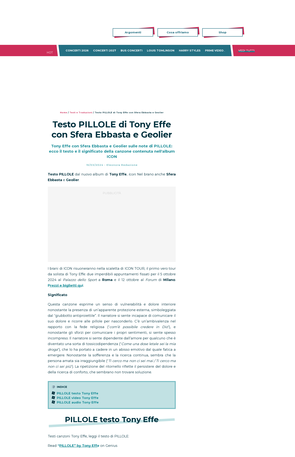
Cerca (249, 32)
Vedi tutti (246, 50)
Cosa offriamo (178, 32)
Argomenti (133, 32)
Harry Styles (190, 50)
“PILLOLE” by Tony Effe (78, 446)
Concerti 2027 (104, 50)
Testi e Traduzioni (81, 112)
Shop (223, 32)
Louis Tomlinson (160, 50)
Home (63, 112)
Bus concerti (131, 50)
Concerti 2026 (77, 50)
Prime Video (214, 50)
